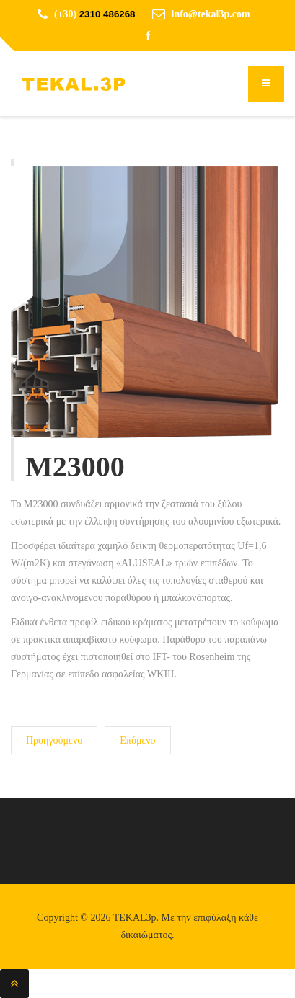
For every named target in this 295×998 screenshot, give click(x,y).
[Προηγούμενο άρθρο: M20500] (54, 740)
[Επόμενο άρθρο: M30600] (137, 740)
